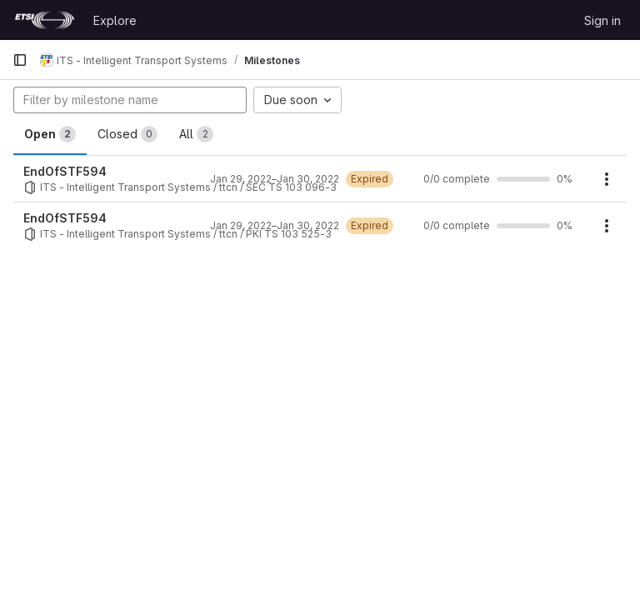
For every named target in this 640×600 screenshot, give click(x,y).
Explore (115, 20)
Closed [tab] (128, 134)
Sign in (602, 20)
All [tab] (196, 134)
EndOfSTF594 (65, 171)
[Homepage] (44, 20)
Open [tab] (50, 134)
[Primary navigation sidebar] (20, 60)
